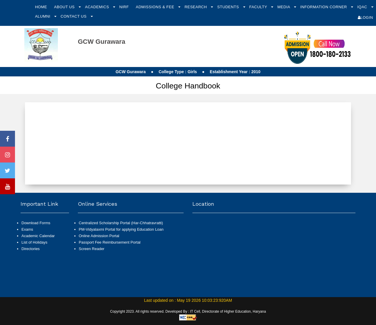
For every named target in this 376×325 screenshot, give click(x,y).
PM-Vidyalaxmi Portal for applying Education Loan (121, 229)
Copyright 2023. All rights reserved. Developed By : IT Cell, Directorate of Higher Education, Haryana (188, 311)
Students (228, 7)
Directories (30, 249)
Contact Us (74, 16)
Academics (97, 7)
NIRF (124, 7)
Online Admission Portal (99, 236)
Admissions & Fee (155, 7)
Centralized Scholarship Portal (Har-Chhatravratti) (121, 223)
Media (284, 7)
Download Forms (35, 223)
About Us (65, 7)
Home (41, 7)
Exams (27, 229)
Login (365, 17)
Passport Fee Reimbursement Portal (109, 242)
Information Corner (324, 7)
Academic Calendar (38, 236)
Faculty (258, 7)
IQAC (362, 7)
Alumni (43, 16)
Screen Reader (91, 249)
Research (196, 7)
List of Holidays (34, 242)
